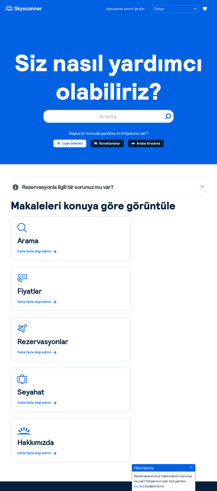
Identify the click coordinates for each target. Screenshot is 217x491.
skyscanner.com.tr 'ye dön (125, 9)
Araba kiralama (148, 143)
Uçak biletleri (72, 143)
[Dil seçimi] (175, 9)
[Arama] (108, 116)
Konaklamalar (109, 143)
